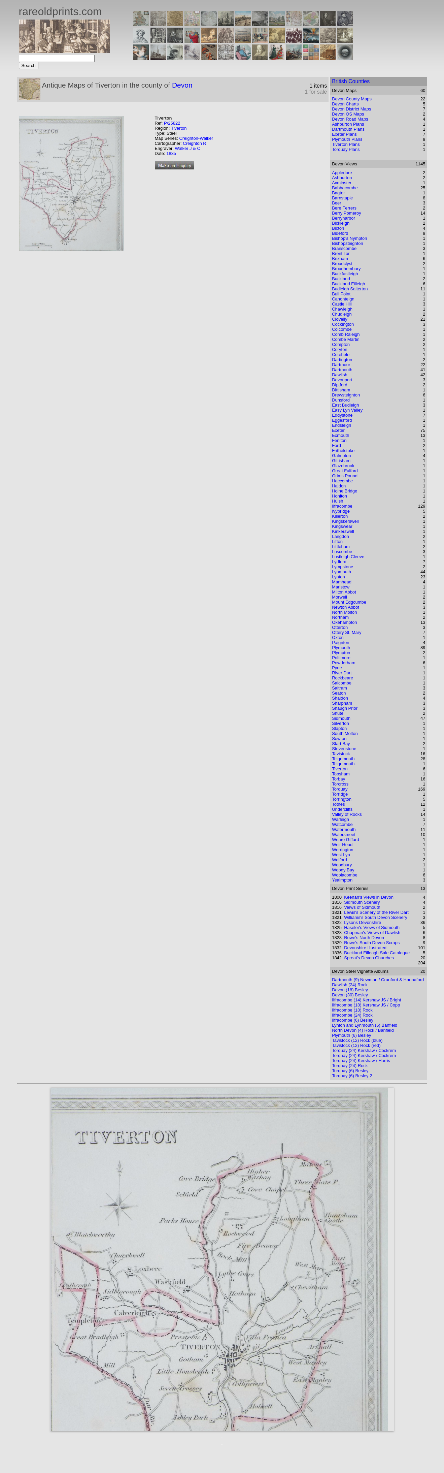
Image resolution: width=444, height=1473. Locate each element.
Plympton (341, 652)
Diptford (339, 384)
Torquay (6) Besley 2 (352, 1075)
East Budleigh (345, 405)
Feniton (339, 440)
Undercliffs (342, 809)
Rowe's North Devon (364, 937)
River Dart (342, 672)
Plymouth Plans (347, 139)
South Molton (345, 733)
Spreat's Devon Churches (369, 957)
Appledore (342, 172)
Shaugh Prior (344, 708)
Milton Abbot (344, 592)
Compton (341, 344)
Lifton (337, 541)
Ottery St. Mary (346, 632)
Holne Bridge (344, 490)
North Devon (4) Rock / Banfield (363, 1030)
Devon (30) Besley (350, 994)
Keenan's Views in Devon (369, 897)
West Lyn (341, 854)
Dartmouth (342, 369)
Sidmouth (341, 718)
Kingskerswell (345, 521)
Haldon (339, 485)
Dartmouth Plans (348, 129)
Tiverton (178, 128)
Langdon (340, 536)
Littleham (341, 546)
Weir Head (342, 844)
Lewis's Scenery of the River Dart (376, 912)
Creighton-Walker (196, 138)
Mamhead (341, 581)
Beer (336, 202)
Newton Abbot (345, 607)
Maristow (340, 586)
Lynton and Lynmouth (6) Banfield (364, 1025)
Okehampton (344, 622)
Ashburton (342, 177)
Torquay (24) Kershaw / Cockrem (364, 1050)
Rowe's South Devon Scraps (372, 942)
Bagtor (338, 192)
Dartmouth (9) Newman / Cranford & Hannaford (378, 979)
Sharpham (342, 703)
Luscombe (342, 551)
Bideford (340, 233)
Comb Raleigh (346, 334)
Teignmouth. (344, 763)
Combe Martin (346, 339)
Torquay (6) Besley (350, 1070)
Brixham (340, 258)
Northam (340, 617)
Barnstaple (342, 197)
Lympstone (342, 566)
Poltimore (341, 657)
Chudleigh (342, 314)
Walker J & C (187, 148)
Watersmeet (343, 834)
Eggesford (342, 420)
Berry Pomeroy (346, 213)
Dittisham (341, 389)
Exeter (338, 430)
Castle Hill (342, 304)
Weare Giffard (345, 839)
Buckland (341, 278)
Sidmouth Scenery (362, 902)
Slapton (339, 728)
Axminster (341, 182)
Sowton (339, 738)
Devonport (342, 379)
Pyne (337, 667)
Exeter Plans (344, 134)
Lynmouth (341, 571)
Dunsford (341, 400)
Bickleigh (340, 223)
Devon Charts (345, 103)
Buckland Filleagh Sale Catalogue (377, 952)
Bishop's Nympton (349, 238)
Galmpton (341, 455)
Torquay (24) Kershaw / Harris (361, 1060)
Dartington (342, 359)
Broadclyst (342, 263)
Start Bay (341, 743)
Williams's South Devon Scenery (375, 917)
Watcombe (342, 824)
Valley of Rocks (347, 814)
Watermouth (343, 829)
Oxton (338, 637)
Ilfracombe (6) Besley (352, 1020)
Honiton (339, 496)
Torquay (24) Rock (350, 1065)
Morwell (339, 597)
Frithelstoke (343, 450)
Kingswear (342, 526)
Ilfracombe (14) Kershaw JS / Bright (366, 999)
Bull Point (341, 293)
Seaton (339, 693)
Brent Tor (341, 253)
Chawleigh (342, 309)
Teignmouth (343, 758)
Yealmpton (342, 880)
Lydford (339, 561)
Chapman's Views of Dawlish (372, 932)
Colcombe (342, 329)
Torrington (341, 799)
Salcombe (341, 682)
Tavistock (341, 753)
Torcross (340, 784)
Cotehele (340, 354)
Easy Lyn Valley (347, 410)
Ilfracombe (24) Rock (352, 1015)
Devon (182, 85)
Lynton (338, 576)
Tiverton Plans (346, 144)
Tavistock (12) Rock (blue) (357, 1040)
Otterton (340, 627)
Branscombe (344, 248)
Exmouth (340, 435)
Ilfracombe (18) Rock (352, 1010)
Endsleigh (341, 425)
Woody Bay (343, 869)
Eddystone (342, 415)
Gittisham (341, 460)
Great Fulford (345, 470)
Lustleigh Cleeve (348, 556)
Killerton (340, 516)
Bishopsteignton (347, 243)
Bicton (338, 228)
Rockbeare (342, 677)
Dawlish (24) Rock (349, 984)
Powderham (343, 662)
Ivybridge (341, 511)
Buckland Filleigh (348, 283)
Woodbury (342, 864)
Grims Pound (344, 475)
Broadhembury (346, 268)
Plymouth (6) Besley (351, 1035)
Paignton (340, 642)
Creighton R (194, 143)
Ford (336, 445)
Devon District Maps (351, 108)
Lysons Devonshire (362, 922)
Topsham (341, 773)
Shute (337, 713)
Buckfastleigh (345, 273)
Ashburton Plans (348, 124)
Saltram (339, 688)
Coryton (339, 349)
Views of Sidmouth (362, 907)
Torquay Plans (346, 149)
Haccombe (342, 480)
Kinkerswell (343, 531)
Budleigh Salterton (350, 288)
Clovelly (339, 319)
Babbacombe (345, 187)
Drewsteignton (346, 394)
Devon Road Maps (350, 119)
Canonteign (343, 298)
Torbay (338, 778)
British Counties (351, 81)
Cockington (343, 324)
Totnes (338, 804)
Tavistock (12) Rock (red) (356, 1045)
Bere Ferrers (344, 208)
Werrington (342, 849)
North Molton (344, 612)
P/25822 (172, 123)
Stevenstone (344, 748)
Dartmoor (341, 364)
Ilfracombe (342, 506)
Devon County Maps (352, 98)
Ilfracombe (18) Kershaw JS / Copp (366, 1004)
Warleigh (340, 819)
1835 (171, 153)
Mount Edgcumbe (349, 602)
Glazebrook (343, 465)
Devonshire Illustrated (365, 947)
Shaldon (340, 698)
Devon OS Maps (348, 114)
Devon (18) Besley (350, 989)
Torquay (339, 789)
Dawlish (339, 374)
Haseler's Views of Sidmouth (372, 927)
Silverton (340, 723)
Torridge (340, 794)
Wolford (339, 859)
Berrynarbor (343, 218)
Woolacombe (344, 874)
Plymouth (341, 647)
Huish (337, 501)
